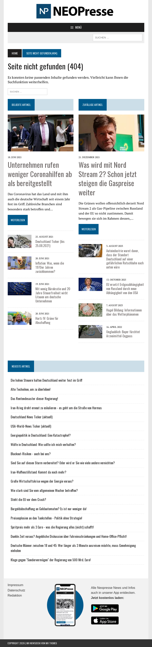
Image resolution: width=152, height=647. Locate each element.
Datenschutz (16, 590)
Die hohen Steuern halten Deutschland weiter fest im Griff (46, 380)
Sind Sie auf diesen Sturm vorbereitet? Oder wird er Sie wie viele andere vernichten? (62, 463)
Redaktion (15, 595)
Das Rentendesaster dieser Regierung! (34, 398)
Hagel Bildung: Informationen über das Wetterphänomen (124, 312)
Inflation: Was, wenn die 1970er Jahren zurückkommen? (54, 265)
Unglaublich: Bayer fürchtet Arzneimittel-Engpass (123, 333)
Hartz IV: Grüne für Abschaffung (46, 316)
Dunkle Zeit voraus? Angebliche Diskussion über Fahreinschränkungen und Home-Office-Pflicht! (68, 536)
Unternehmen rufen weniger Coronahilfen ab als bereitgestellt (40, 173)
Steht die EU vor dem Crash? (28, 499)
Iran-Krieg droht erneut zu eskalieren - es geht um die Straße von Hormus (56, 407)
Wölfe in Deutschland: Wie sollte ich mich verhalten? (43, 444)
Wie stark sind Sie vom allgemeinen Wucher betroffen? (44, 490)
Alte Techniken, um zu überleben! (30, 389)
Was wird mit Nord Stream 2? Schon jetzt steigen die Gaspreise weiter (108, 178)
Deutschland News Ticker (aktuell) (31, 417)
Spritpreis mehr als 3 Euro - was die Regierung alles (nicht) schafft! (52, 527)
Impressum (15, 585)
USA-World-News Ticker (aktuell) (30, 426)
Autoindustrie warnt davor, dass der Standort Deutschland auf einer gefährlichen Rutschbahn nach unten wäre (125, 258)
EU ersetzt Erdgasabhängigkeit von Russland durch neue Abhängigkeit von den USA (125, 288)
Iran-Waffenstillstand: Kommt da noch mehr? (38, 472)
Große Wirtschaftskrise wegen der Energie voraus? (41, 481)
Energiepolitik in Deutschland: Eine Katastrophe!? (40, 435)
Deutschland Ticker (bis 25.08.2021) (49, 243)
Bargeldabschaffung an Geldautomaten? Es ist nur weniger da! (48, 508)
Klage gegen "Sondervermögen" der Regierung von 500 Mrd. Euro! (50, 559)
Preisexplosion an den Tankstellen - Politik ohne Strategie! (46, 518)
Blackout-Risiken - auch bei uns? (30, 453)
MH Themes (51, 643)
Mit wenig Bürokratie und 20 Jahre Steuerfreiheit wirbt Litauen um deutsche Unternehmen (52, 290)
